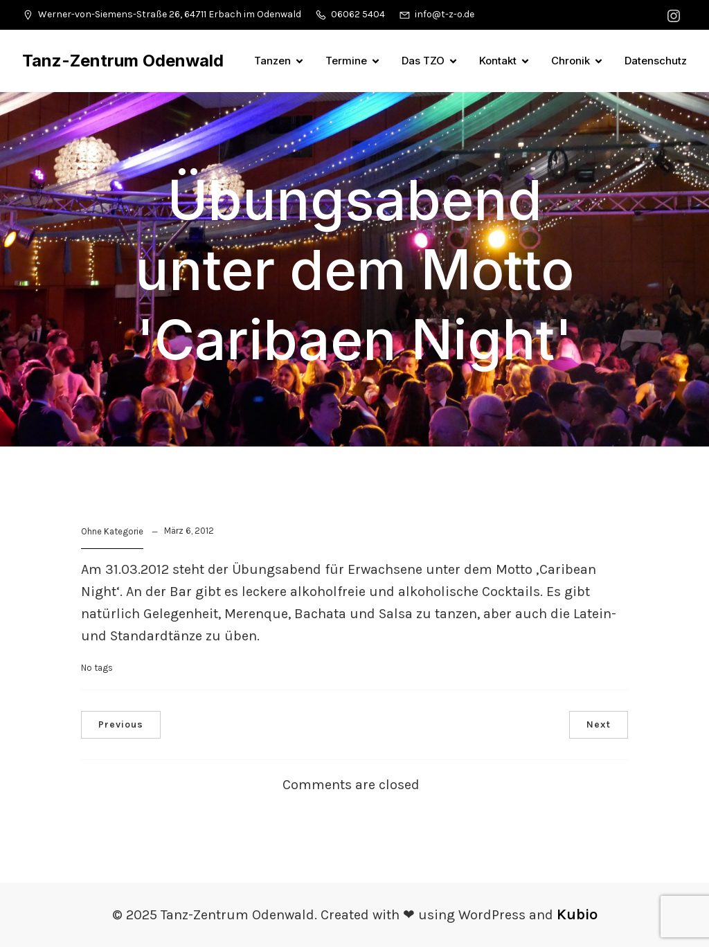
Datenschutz (656, 60)
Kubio (577, 914)
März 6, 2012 (189, 530)
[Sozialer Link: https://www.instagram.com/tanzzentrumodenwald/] (675, 14)
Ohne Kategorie (112, 531)
